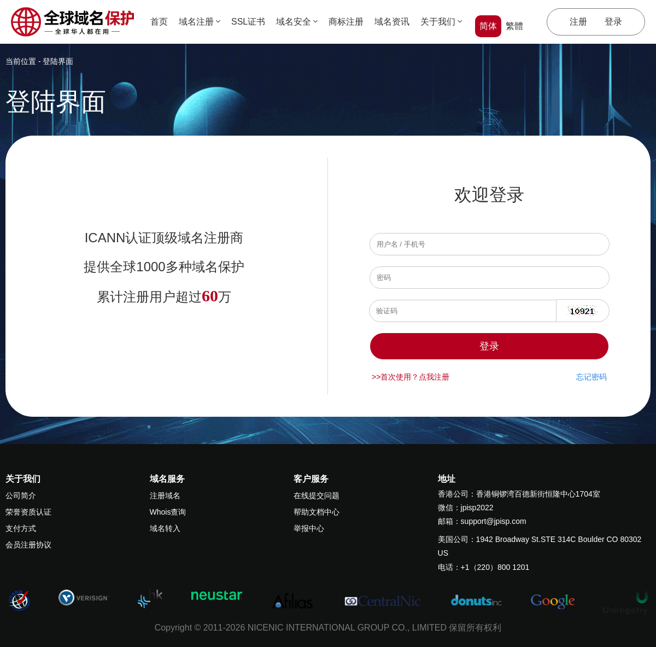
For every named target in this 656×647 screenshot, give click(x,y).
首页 (159, 21)
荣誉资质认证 (28, 512)
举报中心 (309, 528)
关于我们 (441, 21)
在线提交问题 (316, 495)
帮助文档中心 (316, 512)
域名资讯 (391, 21)
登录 (613, 21)
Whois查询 (168, 512)
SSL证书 (248, 21)
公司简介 (20, 495)
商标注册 (346, 21)
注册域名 (165, 495)
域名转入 (165, 528)
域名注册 (199, 21)
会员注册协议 (28, 544)
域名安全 (297, 21)
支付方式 (20, 528)
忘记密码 (591, 376)
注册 (578, 21)
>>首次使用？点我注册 (410, 376)
